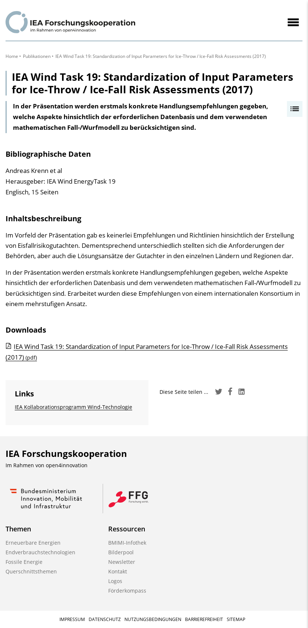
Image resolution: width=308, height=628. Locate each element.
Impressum (72, 619)
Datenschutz (105, 619)
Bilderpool (121, 552)
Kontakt (117, 571)
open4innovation (67, 465)
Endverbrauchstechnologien (40, 552)
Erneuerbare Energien (33, 542)
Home (12, 56)
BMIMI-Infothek (127, 542)
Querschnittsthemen (31, 571)
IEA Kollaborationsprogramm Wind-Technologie (73, 406)
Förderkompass (127, 590)
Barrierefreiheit (204, 619)
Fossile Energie (24, 561)
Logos (115, 580)
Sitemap (236, 619)
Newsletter (121, 561)
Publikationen (37, 56)
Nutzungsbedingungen (152, 619)
